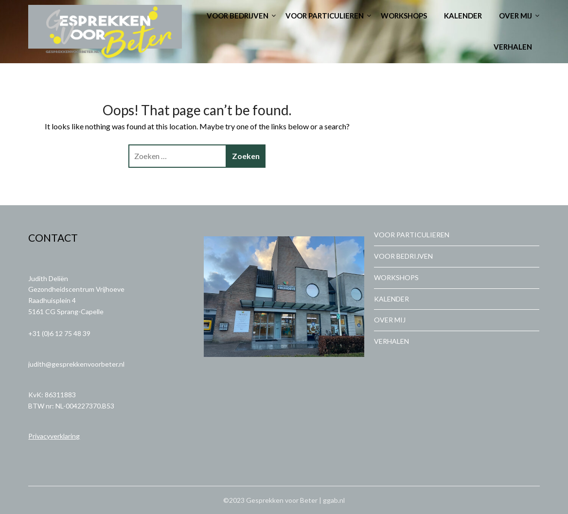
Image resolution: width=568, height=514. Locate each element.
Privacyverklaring (54, 436)
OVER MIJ (515, 15)
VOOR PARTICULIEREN (324, 15)
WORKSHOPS (404, 15)
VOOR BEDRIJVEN (237, 15)
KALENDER (463, 15)
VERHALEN (513, 46)
